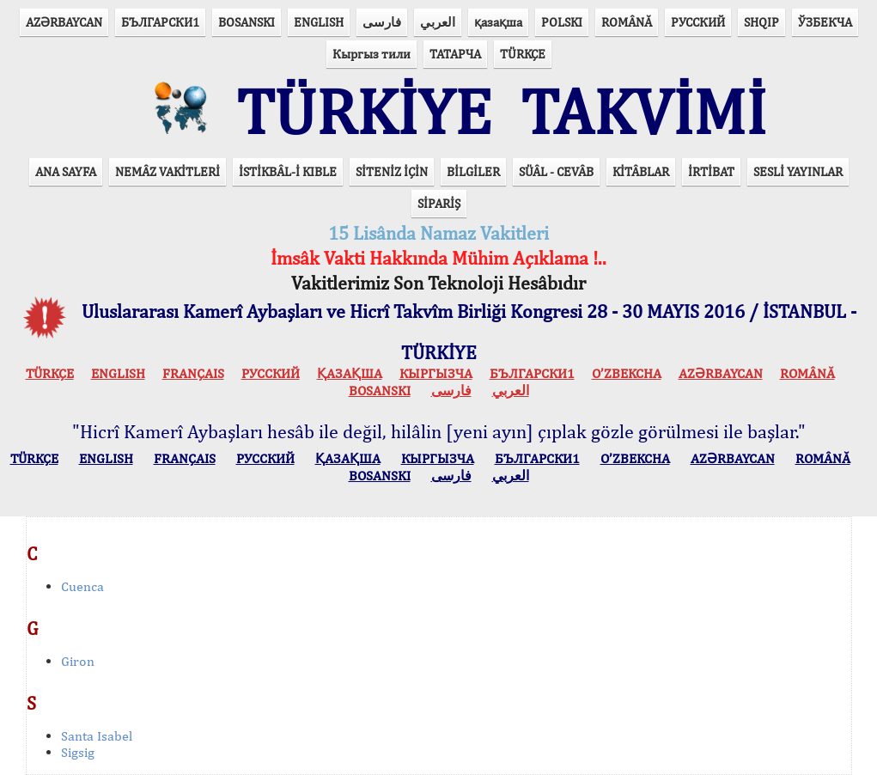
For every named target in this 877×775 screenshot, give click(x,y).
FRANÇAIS (193, 373)
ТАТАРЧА (455, 53)
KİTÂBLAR (640, 171)
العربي (437, 22)
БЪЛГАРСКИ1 (160, 22)
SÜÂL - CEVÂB (556, 171)
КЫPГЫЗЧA (435, 373)
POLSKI (561, 22)
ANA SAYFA (65, 171)
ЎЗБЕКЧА (825, 22)
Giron (77, 661)
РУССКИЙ (698, 22)
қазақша (498, 22)
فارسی (381, 22)
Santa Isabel (96, 736)
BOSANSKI (246, 22)
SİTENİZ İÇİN (392, 171)
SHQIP (761, 22)
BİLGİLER (473, 171)
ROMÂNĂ (626, 22)
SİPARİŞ (438, 203)
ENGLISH (319, 22)
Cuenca (82, 586)
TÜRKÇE (522, 53)
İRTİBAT (711, 171)
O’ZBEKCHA (626, 373)
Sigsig (77, 752)
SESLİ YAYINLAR (798, 171)
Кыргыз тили (371, 53)
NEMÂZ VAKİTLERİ (167, 171)
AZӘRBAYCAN (64, 22)
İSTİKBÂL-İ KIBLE (288, 171)
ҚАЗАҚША (349, 373)
